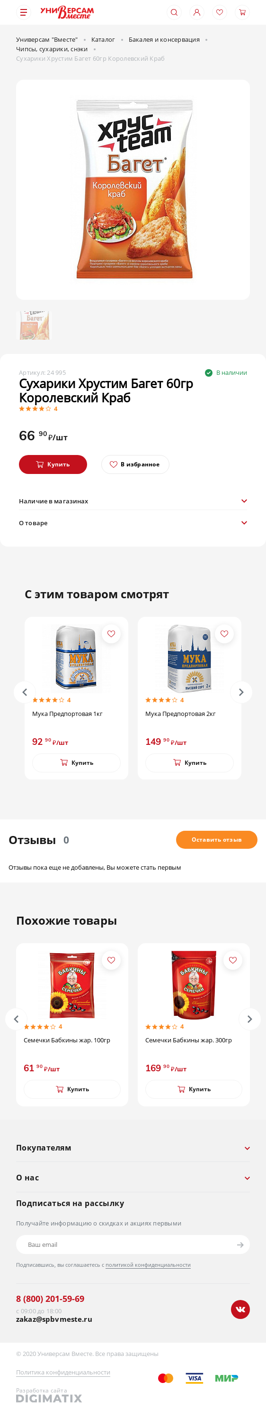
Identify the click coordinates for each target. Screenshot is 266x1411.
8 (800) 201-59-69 (50, 1298)
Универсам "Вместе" (47, 39)
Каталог (103, 39)
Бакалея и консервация (164, 39)
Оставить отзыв (217, 839)
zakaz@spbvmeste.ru (54, 1319)
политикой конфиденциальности (148, 1264)
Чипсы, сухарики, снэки (52, 49)
